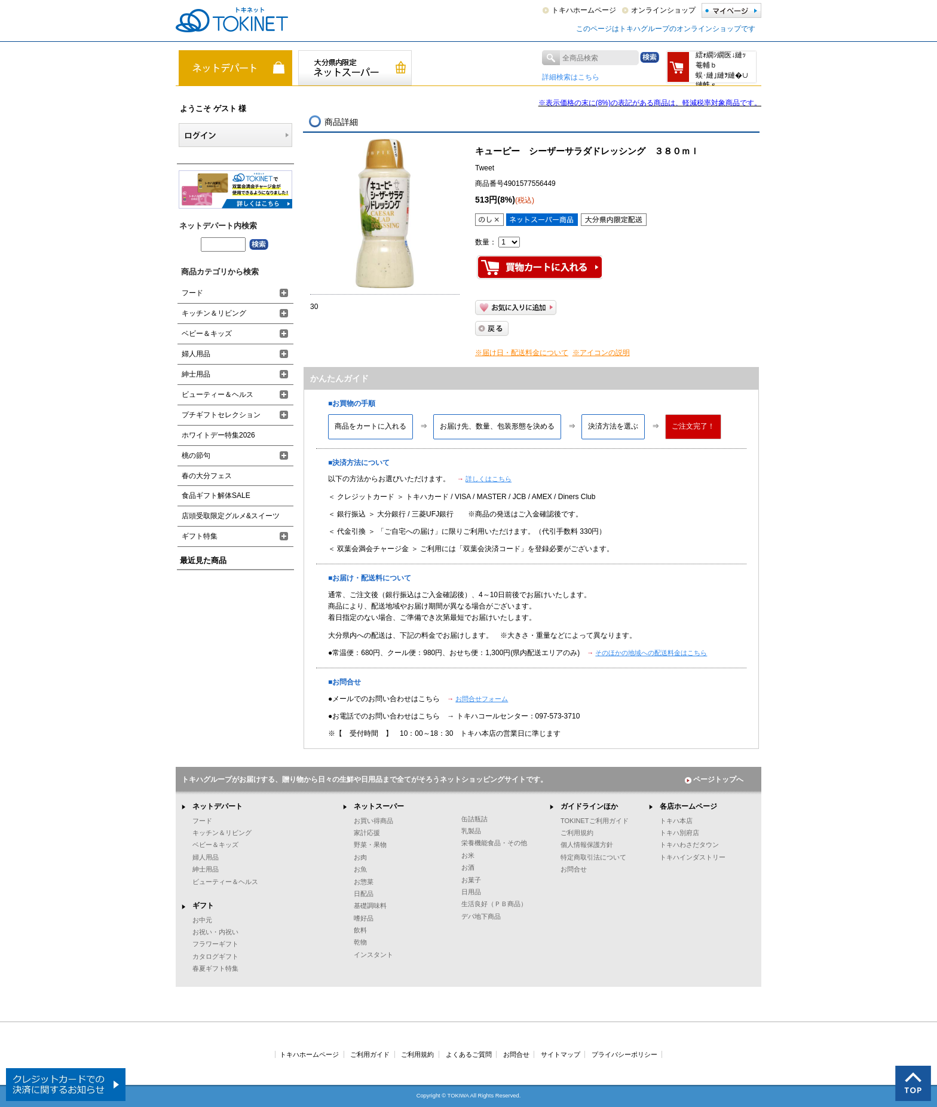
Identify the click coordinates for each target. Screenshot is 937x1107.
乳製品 (471, 830)
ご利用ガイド (370, 1054)
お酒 (467, 867)
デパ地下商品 (481, 916)
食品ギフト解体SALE (216, 495)
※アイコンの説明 (601, 352)
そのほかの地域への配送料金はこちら (651, 652)
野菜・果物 (370, 844)
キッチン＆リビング (214, 313)
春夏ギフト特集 (215, 968)
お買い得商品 (373, 820)
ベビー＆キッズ (207, 333)
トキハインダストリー (692, 857)
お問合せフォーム (481, 698)
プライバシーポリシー (624, 1054)
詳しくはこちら (489, 478)
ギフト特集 (200, 536)
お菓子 (471, 879)
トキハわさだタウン (689, 844)
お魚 (360, 869)
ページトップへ (714, 779)
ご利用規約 (577, 832)
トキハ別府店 (679, 832)
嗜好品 (363, 918)
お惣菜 (363, 881)
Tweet (484, 168)
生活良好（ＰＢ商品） (494, 903)
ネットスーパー (379, 806)
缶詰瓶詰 (474, 818)
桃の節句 (196, 455)
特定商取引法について (593, 857)
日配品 (363, 893)
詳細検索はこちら (570, 77)
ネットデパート (217, 806)
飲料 (360, 930)
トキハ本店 (676, 820)
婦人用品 (196, 354)
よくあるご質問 (469, 1054)
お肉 (360, 857)
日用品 (471, 891)
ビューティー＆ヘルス (217, 394)
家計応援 (367, 832)
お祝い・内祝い (215, 931)
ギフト (203, 905)
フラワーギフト (215, 943)
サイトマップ (560, 1054)
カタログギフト (215, 956)
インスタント (373, 954)
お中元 (202, 919)
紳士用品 (196, 374)
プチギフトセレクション (221, 415)
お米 (467, 855)
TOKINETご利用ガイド (595, 820)
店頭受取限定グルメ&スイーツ (231, 516)
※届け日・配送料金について (521, 352)
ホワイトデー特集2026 (218, 435)
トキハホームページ (584, 10)
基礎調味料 (370, 905)
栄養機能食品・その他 (494, 842)
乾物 (360, 942)
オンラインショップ (663, 10)
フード (192, 293)
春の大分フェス (207, 476)
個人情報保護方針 (587, 844)
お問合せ (574, 869)
